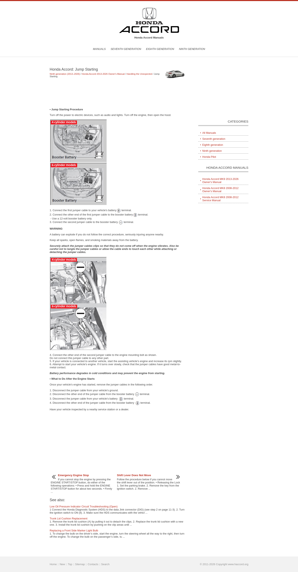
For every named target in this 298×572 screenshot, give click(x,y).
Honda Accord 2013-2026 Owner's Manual (103, 74)
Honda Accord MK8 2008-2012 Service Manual (220, 199)
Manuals (99, 49)
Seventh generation (126, 49)
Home (53, 564)
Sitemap (80, 564)
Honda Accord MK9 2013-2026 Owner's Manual (220, 180)
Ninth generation (192, 49)
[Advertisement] (118, 92)
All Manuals (209, 132)
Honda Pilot (209, 156)
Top (70, 564)
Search (105, 564)
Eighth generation (160, 49)
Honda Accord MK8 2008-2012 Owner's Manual (220, 190)
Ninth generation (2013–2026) (65, 74)
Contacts (93, 564)
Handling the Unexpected (139, 74)
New (62, 564)
